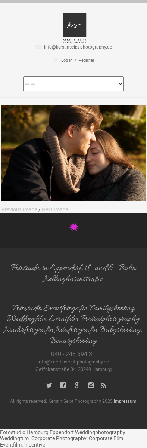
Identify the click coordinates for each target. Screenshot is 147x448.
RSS (104, 385)
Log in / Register (77, 60)
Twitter (49, 385)
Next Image (55, 209)
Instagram (91, 385)
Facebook (63, 385)
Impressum (125, 401)
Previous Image (19, 209)
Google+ (77, 385)
